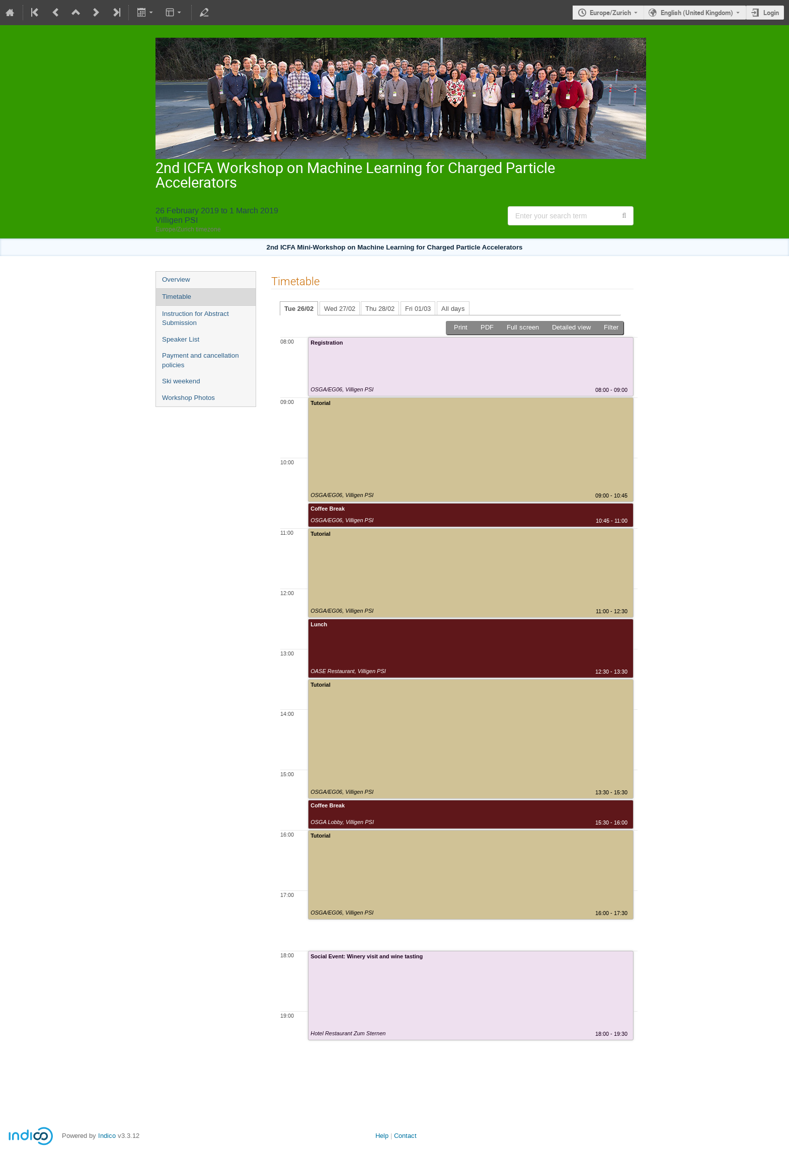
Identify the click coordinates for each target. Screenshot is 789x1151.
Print (460, 327)
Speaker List (180, 339)
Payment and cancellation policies (200, 360)
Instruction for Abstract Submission (195, 318)
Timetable (176, 296)
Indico (107, 1135)
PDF (487, 327)
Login (771, 12)
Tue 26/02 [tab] (298, 308)
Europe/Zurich (610, 12)
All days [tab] (453, 308)
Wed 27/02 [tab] (339, 308)
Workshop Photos (188, 397)
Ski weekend (181, 381)
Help (381, 1135)
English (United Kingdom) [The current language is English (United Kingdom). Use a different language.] (697, 12)
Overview (176, 279)
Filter (611, 327)
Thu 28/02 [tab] (380, 308)
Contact (405, 1135)
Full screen (523, 327)
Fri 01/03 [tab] (418, 308)
